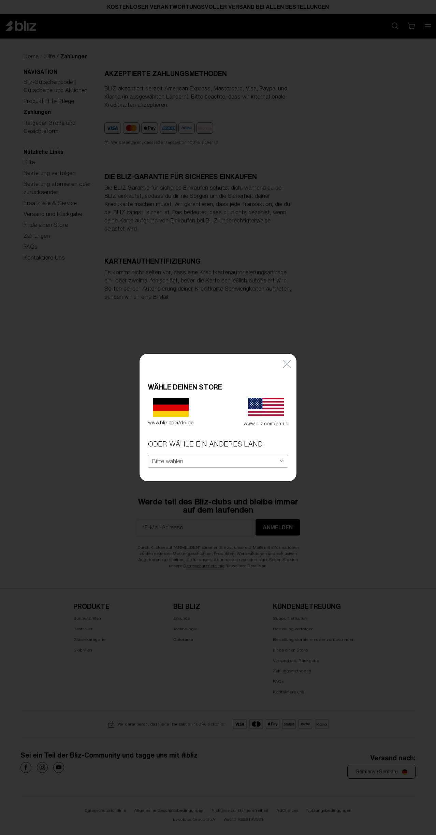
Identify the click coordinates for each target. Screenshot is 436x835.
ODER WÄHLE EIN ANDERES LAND (205, 437)
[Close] (286, 357)
